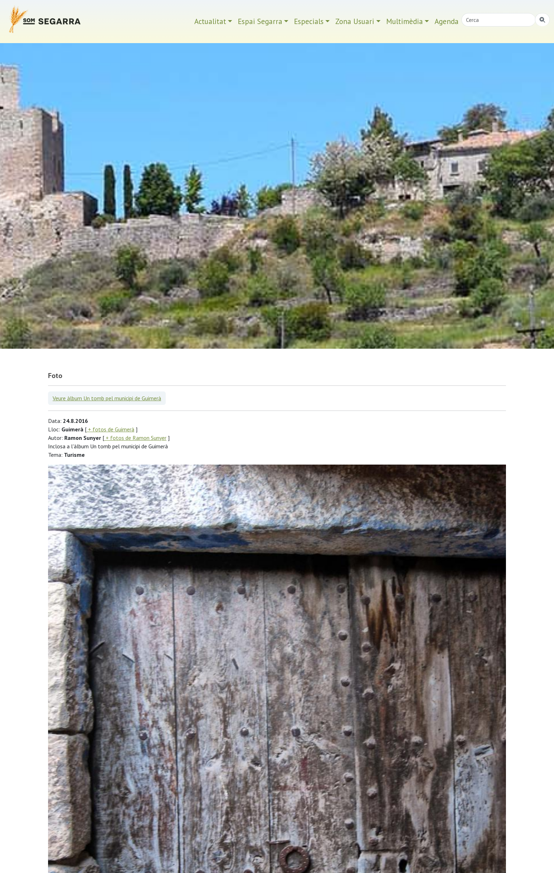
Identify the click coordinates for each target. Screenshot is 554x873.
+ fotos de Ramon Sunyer (135, 437)
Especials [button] (309, 21)
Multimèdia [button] (404, 21)
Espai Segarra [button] (260, 21)
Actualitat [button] (210, 21)
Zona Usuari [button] (354, 21)
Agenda (447, 21)
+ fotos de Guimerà (110, 429)
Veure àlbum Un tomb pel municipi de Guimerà (107, 398)
